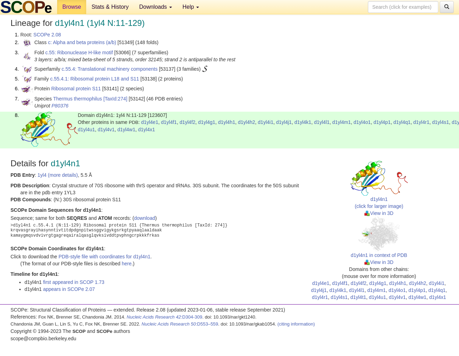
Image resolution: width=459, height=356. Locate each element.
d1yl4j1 (284, 122)
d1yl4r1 (421, 122)
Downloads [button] (155, 7)
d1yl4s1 (440, 122)
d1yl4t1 (358, 297)
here (126, 263)
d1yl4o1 (362, 122)
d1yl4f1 (169, 122)
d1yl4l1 (321, 122)
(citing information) (296, 324)
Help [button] (191, 7)
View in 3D (378, 213)
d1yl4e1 (149, 122)
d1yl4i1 (265, 122)
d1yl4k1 (302, 122)
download (144, 218)
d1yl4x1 (146, 129)
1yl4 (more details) (57, 175)
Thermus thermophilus (77, 99)
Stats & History (110, 7)
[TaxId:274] (115, 99)
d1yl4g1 (206, 122)
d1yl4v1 (106, 129)
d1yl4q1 (402, 122)
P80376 (60, 106)
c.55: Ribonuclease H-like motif (79, 52)
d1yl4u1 (86, 129)
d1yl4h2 (246, 122)
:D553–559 (180, 324)
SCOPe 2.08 (47, 34)
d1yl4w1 (126, 129)
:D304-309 (165, 317)
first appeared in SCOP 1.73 (73, 282)
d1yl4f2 (187, 122)
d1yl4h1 (226, 122)
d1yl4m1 (341, 122)
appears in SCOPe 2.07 (69, 289)
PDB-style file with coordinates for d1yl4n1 (104, 256)
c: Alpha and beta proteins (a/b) (82, 42)
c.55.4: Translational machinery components (110, 69)
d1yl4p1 (382, 122)
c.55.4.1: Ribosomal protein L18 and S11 (94, 79)
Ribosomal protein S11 (76, 88)
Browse (71, 7)
